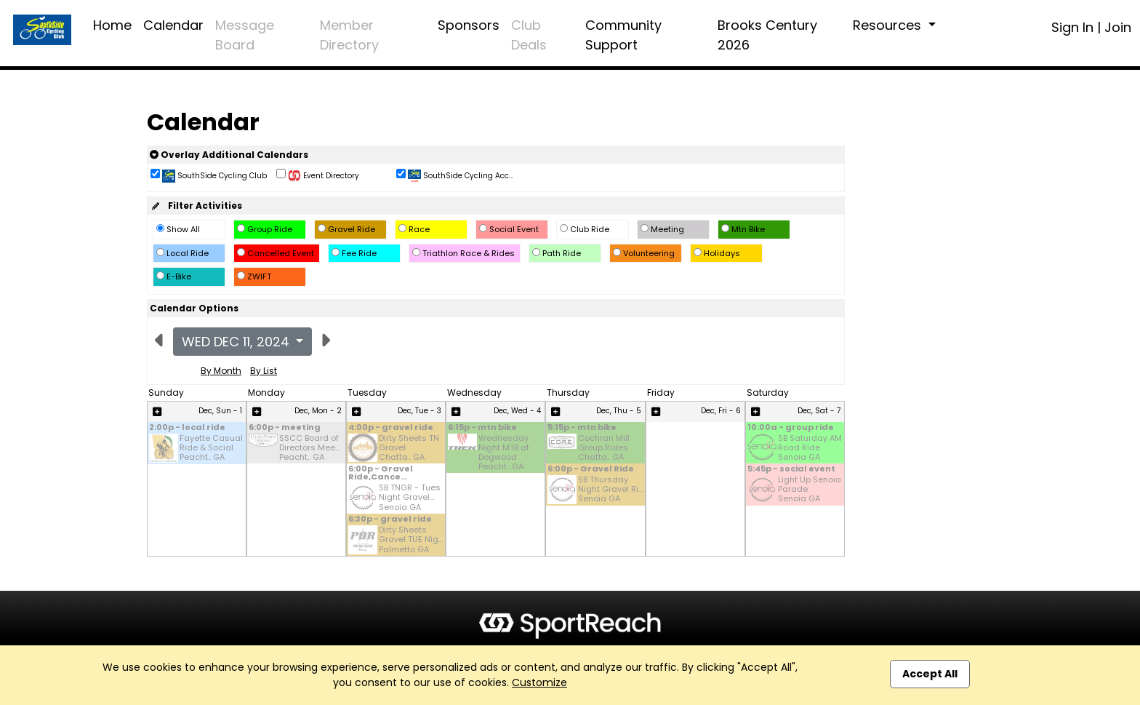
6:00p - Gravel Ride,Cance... (380, 473)
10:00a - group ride (790, 428)
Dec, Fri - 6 (721, 410)
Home (112, 25)
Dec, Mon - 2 (318, 410)
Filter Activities (196, 205)
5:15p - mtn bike (582, 428)
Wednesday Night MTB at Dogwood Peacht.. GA (503, 453)
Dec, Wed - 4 (517, 410)
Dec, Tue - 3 (419, 410)
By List (263, 371)
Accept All (930, 673)
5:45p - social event (791, 469)
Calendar (173, 25)
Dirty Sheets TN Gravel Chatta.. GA (409, 448)
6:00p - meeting (285, 428)
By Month (221, 371)
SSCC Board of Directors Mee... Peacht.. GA (309, 448)
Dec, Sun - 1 (220, 410)
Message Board (244, 35)
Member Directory (349, 35)
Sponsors (468, 25)
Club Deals (529, 35)
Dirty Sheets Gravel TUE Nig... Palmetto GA (411, 539)
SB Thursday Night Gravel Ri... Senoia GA (610, 489)
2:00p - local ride (187, 428)
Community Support (623, 35)
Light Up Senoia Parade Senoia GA (809, 489)
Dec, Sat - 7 (819, 410)
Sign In (1072, 27)
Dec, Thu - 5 (618, 410)
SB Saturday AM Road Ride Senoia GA (810, 448)
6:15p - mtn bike (482, 428)
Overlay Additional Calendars (229, 154)
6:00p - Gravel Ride (590, 469)
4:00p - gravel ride (390, 428)
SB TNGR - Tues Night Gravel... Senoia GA (410, 497)
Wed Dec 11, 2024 (237, 341)
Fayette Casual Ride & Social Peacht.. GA (211, 448)
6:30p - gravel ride (390, 520)
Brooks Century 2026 (767, 35)
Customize (539, 682)
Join (1117, 27)
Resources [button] (889, 25)
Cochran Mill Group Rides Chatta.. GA (604, 448)
